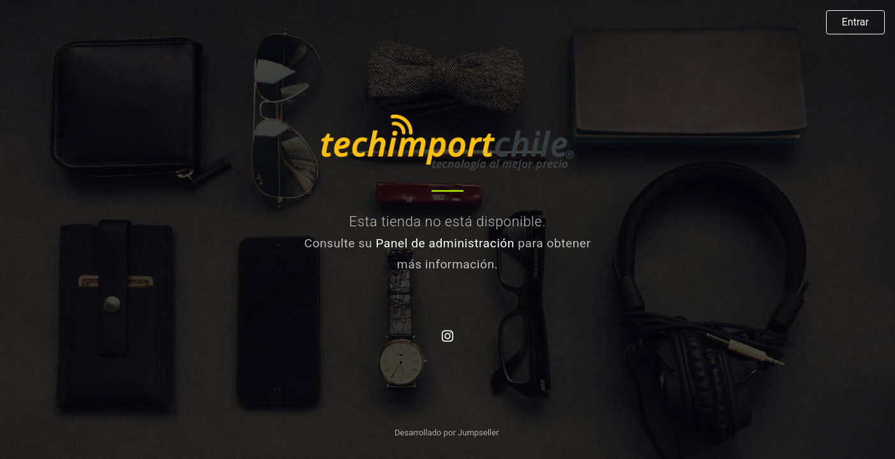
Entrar (855, 22)
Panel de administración (445, 243)
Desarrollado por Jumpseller (447, 432)
